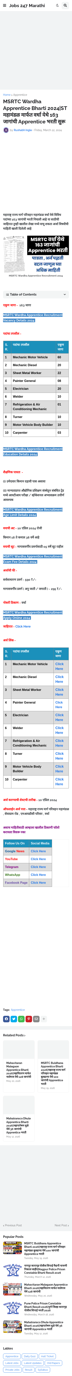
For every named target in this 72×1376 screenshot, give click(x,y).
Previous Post (13, 1225)
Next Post (61, 1225)
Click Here (23, 626)
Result (28, 1369)
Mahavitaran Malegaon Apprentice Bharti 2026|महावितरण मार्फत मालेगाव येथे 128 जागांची (18, 1070)
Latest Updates (32, 1363)
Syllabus (43, 1369)
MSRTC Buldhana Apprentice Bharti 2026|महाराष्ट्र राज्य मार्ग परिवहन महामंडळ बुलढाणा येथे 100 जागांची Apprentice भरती (53, 1073)
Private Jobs (12, 1369)
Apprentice (20, 94)
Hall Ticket (47, 1356)
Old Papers (53, 1363)
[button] (4, 5)
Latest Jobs (11, 1363)
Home (7, 94)
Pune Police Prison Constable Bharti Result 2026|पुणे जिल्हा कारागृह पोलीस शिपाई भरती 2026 (45, 1307)
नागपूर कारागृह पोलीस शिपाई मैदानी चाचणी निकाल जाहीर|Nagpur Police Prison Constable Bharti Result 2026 (45, 1269)
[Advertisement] (36, 50)
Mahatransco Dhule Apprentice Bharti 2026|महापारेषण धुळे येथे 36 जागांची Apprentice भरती (18, 1125)
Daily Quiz (30, 1356)
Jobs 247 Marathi (27, 5)
